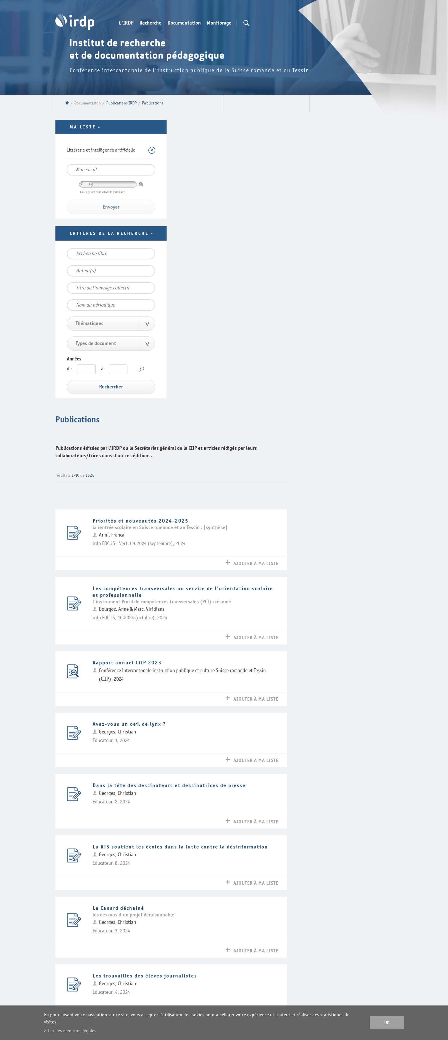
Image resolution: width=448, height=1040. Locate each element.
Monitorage (219, 23)
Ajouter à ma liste (359, 278)
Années (74, 358)
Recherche (150, 23)
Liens (86, 967)
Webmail (133, 967)
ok (386, 1022)
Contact (107, 967)
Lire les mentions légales (72, 1030)
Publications (152, 103)
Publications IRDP (121, 103)
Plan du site (146, 983)
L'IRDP (126, 23)
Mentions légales (102, 983)
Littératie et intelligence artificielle (101, 150)
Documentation (184, 23)
